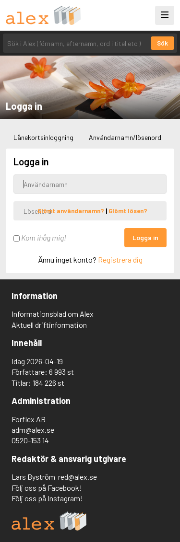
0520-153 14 (30, 440)
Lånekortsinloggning (43, 137)
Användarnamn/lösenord (125, 137)
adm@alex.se (33, 429)
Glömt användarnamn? (71, 211)
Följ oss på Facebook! (47, 487)
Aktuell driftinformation (49, 324)
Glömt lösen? (127, 211)
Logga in (145, 237)
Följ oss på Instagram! (47, 498)
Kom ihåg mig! (39, 237)
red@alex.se (77, 476)
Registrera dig (120, 259)
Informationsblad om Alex (53, 313)
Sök (162, 43)
